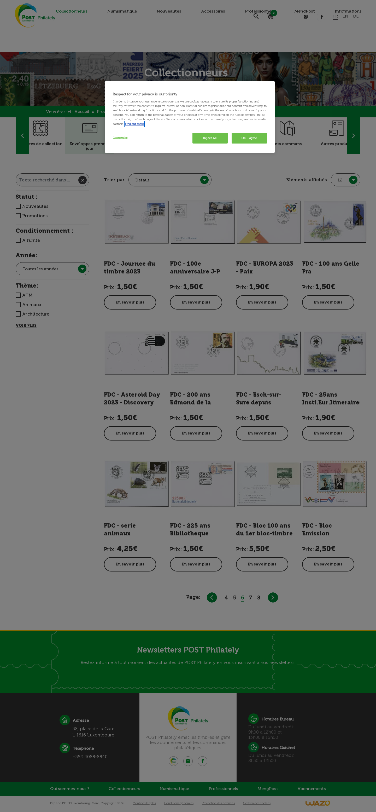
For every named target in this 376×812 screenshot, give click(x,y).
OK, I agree (249, 138)
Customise (120, 138)
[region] (190, 117)
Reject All (210, 138)
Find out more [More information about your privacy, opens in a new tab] (134, 124)
